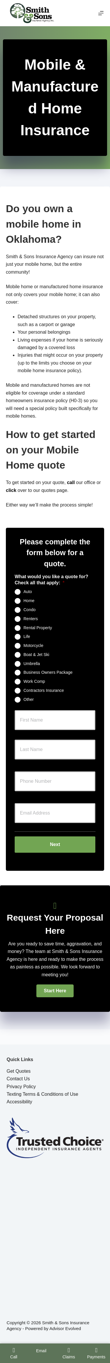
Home (28, 600)
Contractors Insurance (43, 690)
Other (28, 699)
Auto (27, 591)
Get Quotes (19, 1071)
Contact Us (18, 1078)
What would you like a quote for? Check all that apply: (51, 579)
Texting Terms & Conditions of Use (42, 1094)
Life (26, 636)
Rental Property (37, 627)
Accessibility (19, 1101)
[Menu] (101, 13)
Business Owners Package (47, 672)
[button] (54, 990)
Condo (29, 609)
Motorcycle (33, 645)
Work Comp (34, 681)
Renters (30, 618)
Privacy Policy (21, 1086)
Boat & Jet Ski (36, 654)
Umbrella (31, 663)
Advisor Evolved (65, 1328)
